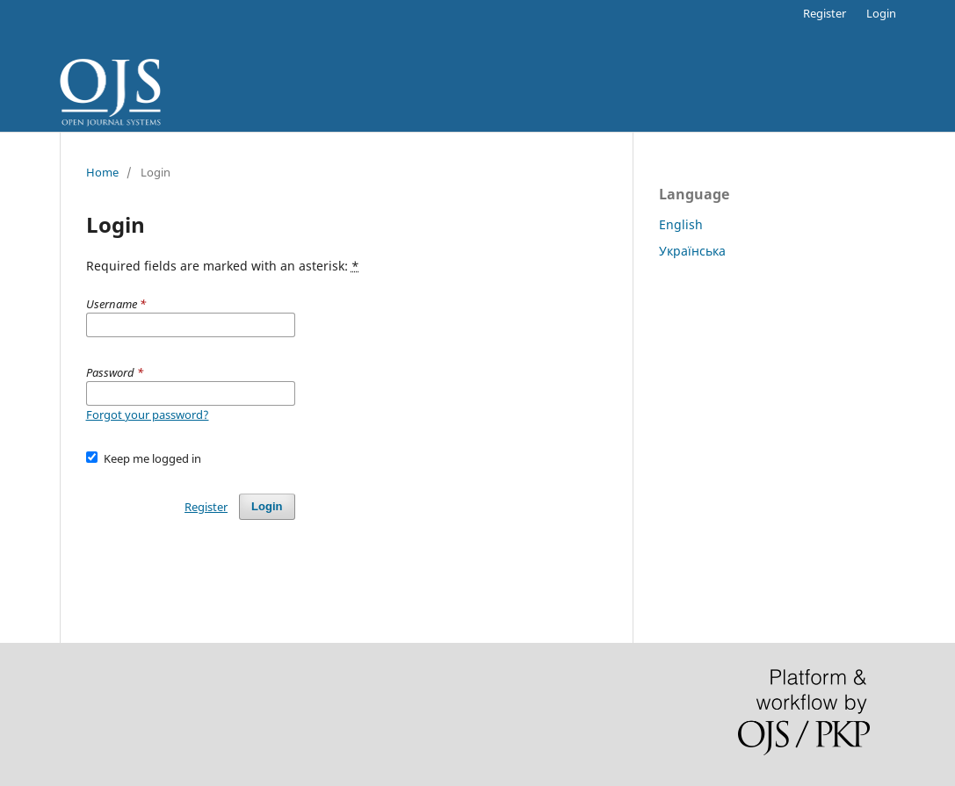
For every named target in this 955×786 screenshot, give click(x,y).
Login (881, 13)
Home (102, 172)
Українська (692, 250)
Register (824, 13)
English (681, 224)
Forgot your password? (147, 414)
